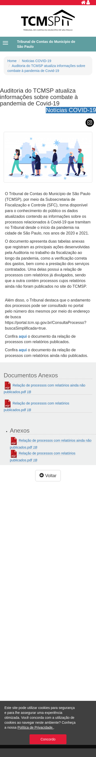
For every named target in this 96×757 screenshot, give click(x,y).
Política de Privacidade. (35, 727)
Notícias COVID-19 (36, 61)
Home (11, 61)
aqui (23, 350)
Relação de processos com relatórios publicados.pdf (36, 406)
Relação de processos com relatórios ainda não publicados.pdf (44, 388)
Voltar (47, 475)
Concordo (48, 739)
